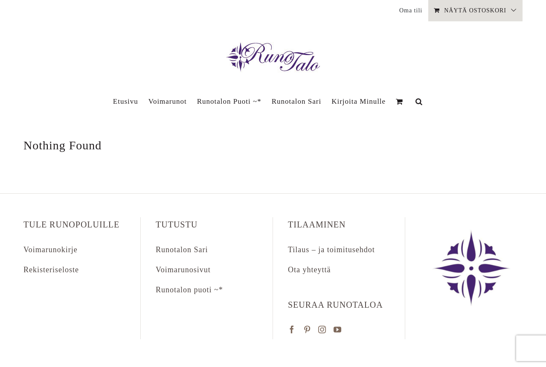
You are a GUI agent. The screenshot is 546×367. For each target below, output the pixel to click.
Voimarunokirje (50, 249)
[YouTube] (338, 329)
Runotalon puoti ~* (189, 289)
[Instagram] (322, 329)
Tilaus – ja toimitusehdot (331, 249)
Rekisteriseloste (51, 269)
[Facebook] (292, 329)
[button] (419, 101)
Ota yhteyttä (309, 269)
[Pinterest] (307, 329)
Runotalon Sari (182, 249)
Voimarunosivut (183, 269)
